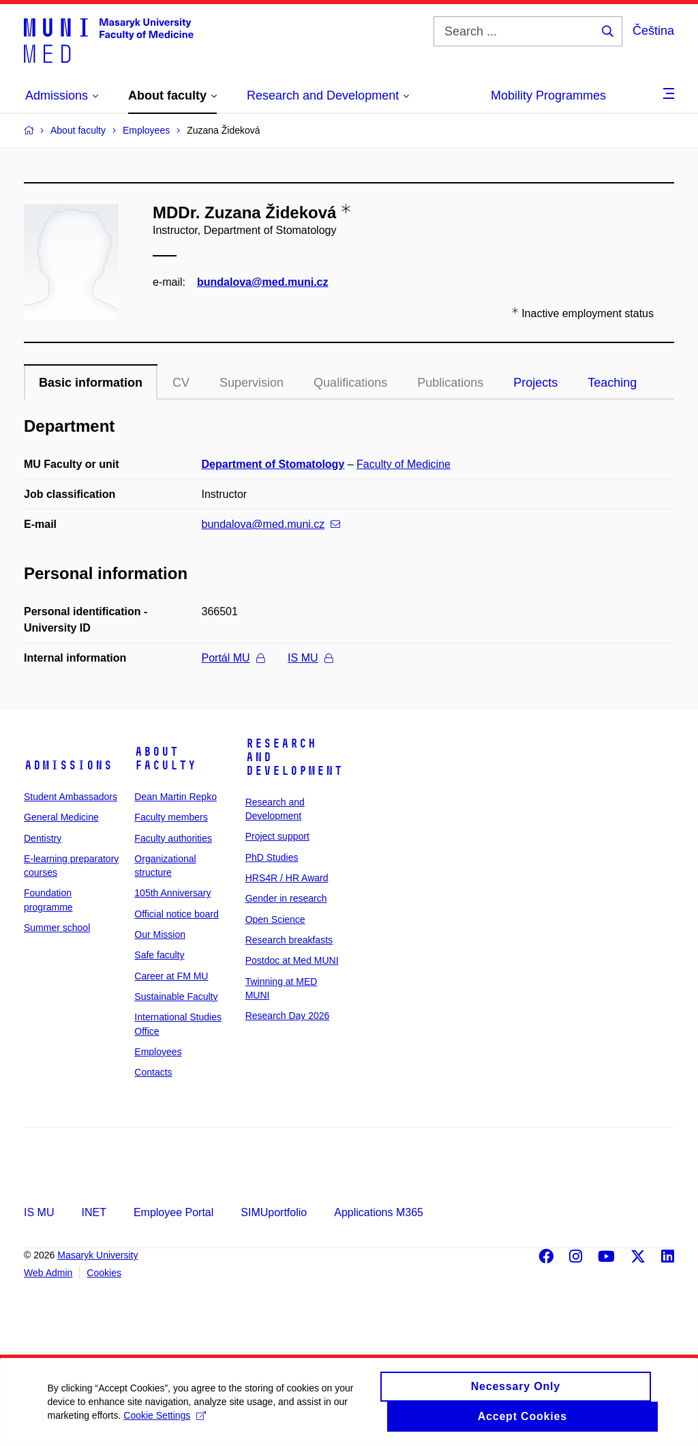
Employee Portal (173, 1212)
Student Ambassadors (70, 796)
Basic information (90, 382)
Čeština (653, 31)
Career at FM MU (171, 976)
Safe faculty (159, 954)
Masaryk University (97, 1255)
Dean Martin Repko (175, 796)
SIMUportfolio (274, 1212)
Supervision (251, 382)
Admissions (68, 765)
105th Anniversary (172, 892)
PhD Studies (272, 857)
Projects (535, 382)
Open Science (275, 919)
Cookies (104, 1272)
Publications (450, 382)
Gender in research (286, 898)
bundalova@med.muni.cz (263, 282)
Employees (157, 1051)
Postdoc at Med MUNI (292, 960)
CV (180, 382)
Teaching (612, 382)
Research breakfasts (289, 939)
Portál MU (233, 658)
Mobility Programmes (548, 95)
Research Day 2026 (287, 1015)
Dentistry (42, 838)
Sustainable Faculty (175, 996)
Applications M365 (378, 1212)
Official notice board (176, 914)
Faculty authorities (173, 838)
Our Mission (159, 934)
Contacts (153, 1072)
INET (93, 1212)
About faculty (165, 758)
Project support (277, 836)
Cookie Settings (165, 1416)
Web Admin (48, 1272)
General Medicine (61, 817)
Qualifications (350, 382)
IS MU (310, 658)
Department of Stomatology (273, 464)
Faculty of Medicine (403, 464)
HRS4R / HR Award (287, 877)
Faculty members (170, 817)
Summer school (57, 927)
